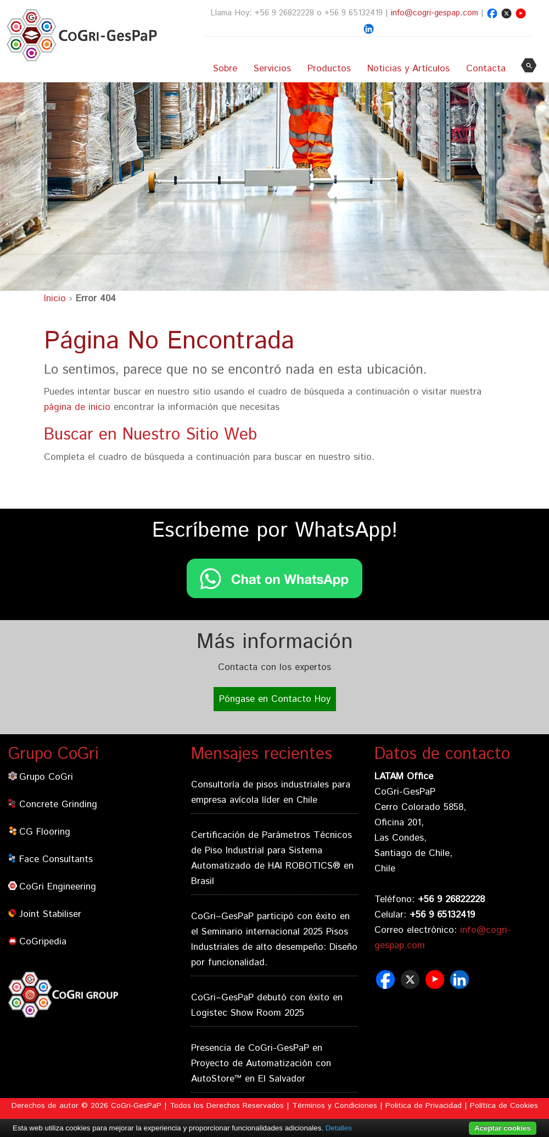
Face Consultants (56, 859)
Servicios (272, 68)
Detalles (339, 1128)
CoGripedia (42, 941)
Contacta (486, 68)
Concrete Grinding (58, 804)
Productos (329, 68)
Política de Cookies (504, 1105)
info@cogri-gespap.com (434, 13)
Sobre (225, 68)
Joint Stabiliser (50, 914)
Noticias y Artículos (408, 68)
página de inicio (77, 407)
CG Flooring (44, 831)
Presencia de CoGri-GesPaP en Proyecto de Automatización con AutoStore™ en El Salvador (261, 1063)
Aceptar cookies (502, 1128)
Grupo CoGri (46, 777)
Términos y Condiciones (334, 1105)
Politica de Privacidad (423, 1105)
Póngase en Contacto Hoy (274, 699)
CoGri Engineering (57, 886)
